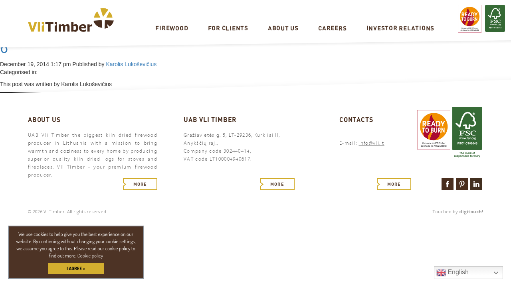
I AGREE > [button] (76, 268)
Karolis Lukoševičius (131, 64)
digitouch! (471, 211)
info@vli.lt (371, 143)
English (452, 272)
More (140, 184)
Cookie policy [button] (90, 255)
